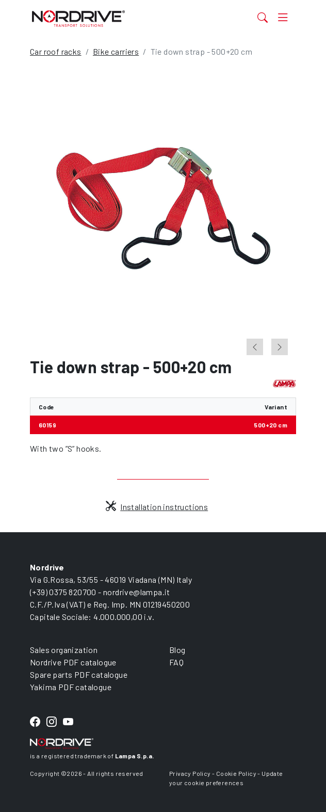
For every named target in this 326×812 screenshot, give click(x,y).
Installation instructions (157, 507)
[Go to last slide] (255, 347)
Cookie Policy (236, 773)
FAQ (176, 662)
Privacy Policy (190, 773)
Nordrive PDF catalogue (73, 662)
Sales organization (63, 650)
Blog (177, 650)
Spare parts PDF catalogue (78, 674)
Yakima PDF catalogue (70, 687)
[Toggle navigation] (283, 17)
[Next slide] (279, 347)
